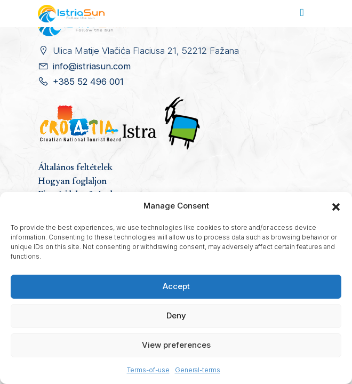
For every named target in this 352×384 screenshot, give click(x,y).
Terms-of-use (148, 370)
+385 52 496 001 (88, 81)
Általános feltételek (75, 168)
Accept (176, 286)
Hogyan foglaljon (72, 182)
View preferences (176, 345)
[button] (336, 206)
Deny (176, 315)
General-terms (197, 370)
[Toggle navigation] (302, 14)
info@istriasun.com (92, 66)
